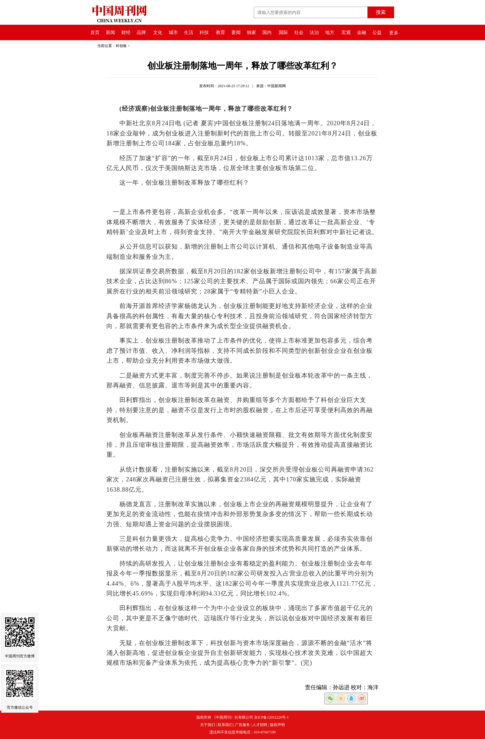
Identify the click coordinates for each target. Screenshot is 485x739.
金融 (361, 32)
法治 (314, 32)
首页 (95, 32)
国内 (267, 32)
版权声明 (277, 725)
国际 (283, 32)
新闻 (110, 32)
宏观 (346, 32)
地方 (329, 32)
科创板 (121, 46)
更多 (393, 32)
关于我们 (207, 725)
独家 (251, 32)
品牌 (141, 32)
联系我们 (225, 725)
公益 (377, 32)
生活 (188, 32)
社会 (298, 32)
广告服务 (242, 725)
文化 (157, 32)
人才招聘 (259, 725)
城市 (173, 32)
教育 (220, 32)
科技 (204, 32)
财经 (126, 32)
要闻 (236, 32)
